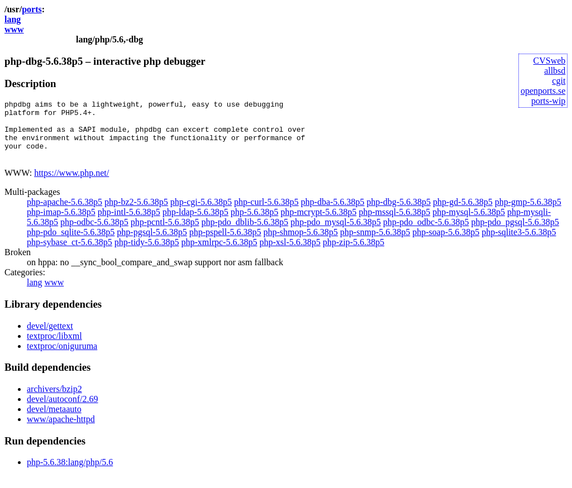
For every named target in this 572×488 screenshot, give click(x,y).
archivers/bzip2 (54, 400)
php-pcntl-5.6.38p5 (165, 233)
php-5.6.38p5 (254, 223)
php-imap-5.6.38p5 (61, 223)
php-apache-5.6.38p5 (64, 213)
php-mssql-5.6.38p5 (394, 223)
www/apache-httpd (61, 431)
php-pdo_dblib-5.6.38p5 (244, 233)
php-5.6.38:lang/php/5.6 (70, 474)
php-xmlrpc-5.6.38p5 (219, 254)
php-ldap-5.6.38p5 (195, 223)
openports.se (543, 90)
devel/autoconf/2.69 (62, 410)
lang (12, 19)
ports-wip (548, 101)
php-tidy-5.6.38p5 (147, 254)
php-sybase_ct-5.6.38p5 (69, 254)
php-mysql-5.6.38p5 (468, 223)
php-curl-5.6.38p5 (266, 213)
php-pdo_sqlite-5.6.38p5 (71, 243)
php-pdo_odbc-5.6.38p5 (426, 233)
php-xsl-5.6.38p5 (289, 254)
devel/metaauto (54, 420)
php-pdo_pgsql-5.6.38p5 (515, 233)
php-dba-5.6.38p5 (333, 213)
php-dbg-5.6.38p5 (398, 213)
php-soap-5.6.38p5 (445, 243)
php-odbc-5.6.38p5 (94, 233)
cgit (558, 80)
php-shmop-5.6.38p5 (301, 243)
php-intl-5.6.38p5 (129, 223)
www (14, 29)
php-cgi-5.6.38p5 (201, 213)
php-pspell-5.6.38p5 (225, 243)
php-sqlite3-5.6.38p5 (519, 243)
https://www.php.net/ (71, 184)
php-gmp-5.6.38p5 (528, 213)
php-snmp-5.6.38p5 (375, 243)
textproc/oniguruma (62, 357)
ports (32, 9)
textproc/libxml (54, 347)
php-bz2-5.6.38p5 (136, 213)
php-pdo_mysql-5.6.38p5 (335, 233)
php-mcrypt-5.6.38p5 (318, 223)
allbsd (554, 70)
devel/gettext (50, 337)
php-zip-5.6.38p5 (353, 254)
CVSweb (549, 60)
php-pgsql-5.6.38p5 (152, 243)
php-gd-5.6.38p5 (463, 213)
